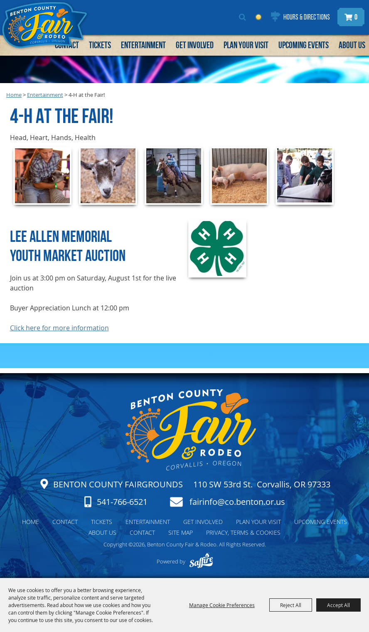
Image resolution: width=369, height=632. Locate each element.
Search (242, 17)
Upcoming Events (303, 45)
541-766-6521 (122, 501)
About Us (352, 45)
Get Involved (195, 45)
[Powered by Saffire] (200, 561)
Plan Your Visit (246, 45)
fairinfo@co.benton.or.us (237, 502)
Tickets (100, 45)
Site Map (180, 532)
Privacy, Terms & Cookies (243, 532)
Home (14, 94)
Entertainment (143, 45)
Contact (65, 522)
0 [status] (355, 17)
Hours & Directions (306, 18)
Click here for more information (59, 327)
